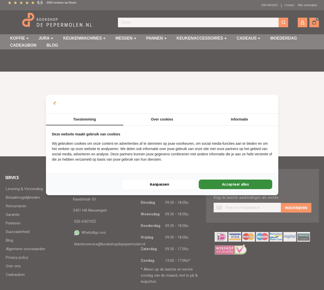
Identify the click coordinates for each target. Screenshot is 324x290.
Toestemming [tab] (84, 119)
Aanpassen (159, 184)
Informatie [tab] (239, 119)
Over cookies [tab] (162, 119)
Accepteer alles (235, 184)
